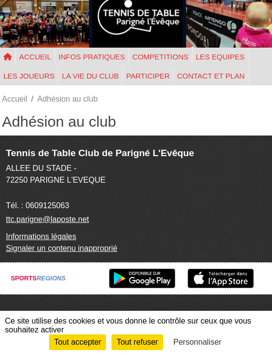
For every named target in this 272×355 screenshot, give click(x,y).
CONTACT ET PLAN (211, 76)
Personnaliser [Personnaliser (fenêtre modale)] (197, 342)
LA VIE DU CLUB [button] (90, 76)
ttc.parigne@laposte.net (47, 219)
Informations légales (41, 236)
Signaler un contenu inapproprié (61, 248)
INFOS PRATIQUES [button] (91, 57)
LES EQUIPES (220, 57)
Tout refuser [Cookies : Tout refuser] (137, 342)
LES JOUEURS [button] (28, 76)
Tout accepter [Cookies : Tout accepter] (77, 342)
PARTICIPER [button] (148, 76)
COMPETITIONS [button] (161, 57)
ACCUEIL (35, 57)
